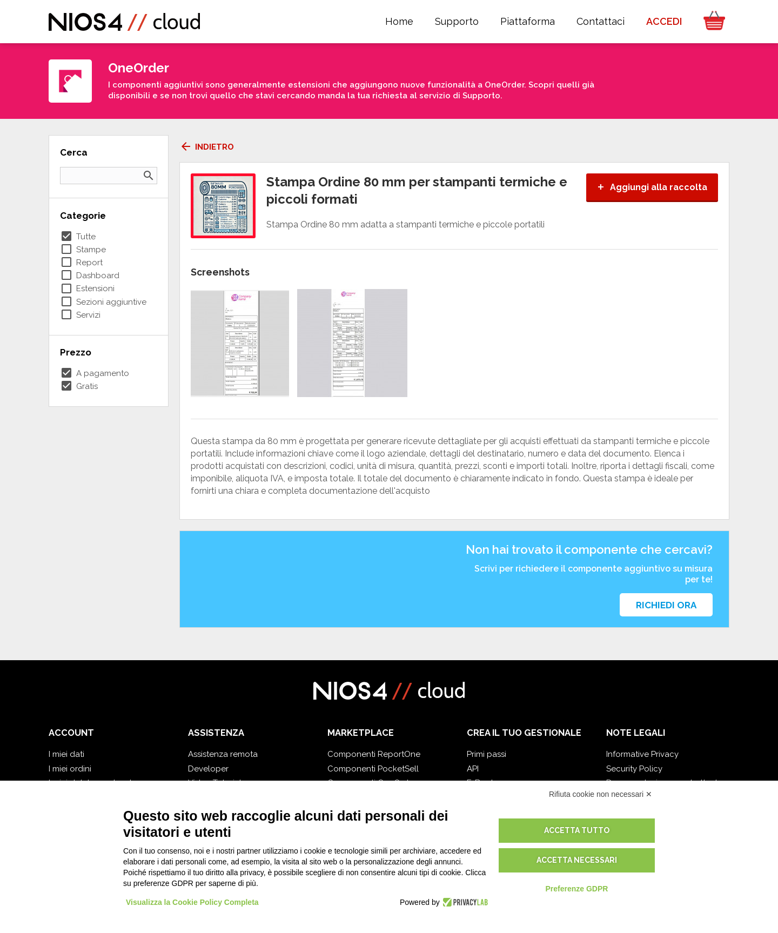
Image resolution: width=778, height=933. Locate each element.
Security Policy (634, 769)
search (148, 175)
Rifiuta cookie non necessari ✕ (600, 794)
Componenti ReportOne (373, 754)
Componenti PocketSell (373, 769)
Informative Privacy (642, 754)
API (473, 769)
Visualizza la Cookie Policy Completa (192, 902)
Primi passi (486, 754)
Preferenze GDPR (576, 888)
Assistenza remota (223, 754)
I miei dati (66, 754)
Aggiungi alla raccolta (652, 187)
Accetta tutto (576, 830)
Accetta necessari (576, 860)
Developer (208, 769)
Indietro (206, 147)
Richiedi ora (666, 605)
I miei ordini (70, 769)
